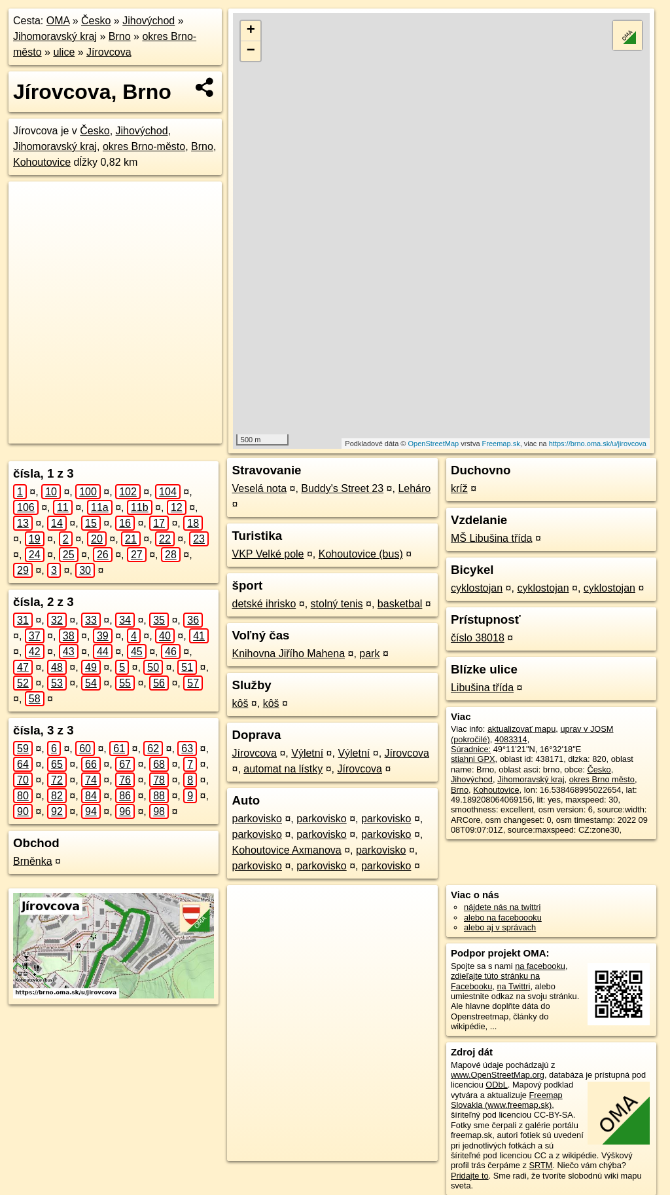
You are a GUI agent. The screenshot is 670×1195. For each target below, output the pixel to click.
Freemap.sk (501, 443)
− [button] (251, 51)
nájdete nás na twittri (502, 907)
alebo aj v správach (500, 927)
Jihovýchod (148, 20)
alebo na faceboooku (503, 917)
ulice (64, 52)
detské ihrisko (264, 603)
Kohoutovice (42, 162)
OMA (58, 20)
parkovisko (256, 818)
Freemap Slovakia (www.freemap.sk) (507, 1100)
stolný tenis (337, 603)
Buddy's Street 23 (342, 488)
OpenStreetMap (433, 443)
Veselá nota (259, 488)
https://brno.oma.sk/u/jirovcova (597, 443)
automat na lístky (283, 768)
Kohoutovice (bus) (361, 554)
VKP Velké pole (268, 554)
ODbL (496, 1085)
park (369, 653)
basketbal (400, 603)
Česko (96, 20)
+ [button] (251, 31)
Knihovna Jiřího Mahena (288, 653)
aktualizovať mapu (521, 729)
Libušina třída (482, 687)
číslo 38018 (477, 637)
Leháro (414, 488)
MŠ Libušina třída (492, 538)
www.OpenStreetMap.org (497, 1075)
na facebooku (540, 966)
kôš (240, 703)
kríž (459, 488)
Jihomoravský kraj (55, 36)
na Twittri (513, 986)
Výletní (307, 753)
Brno (120, 36)
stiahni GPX (473, 759)
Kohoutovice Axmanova (286, 850)
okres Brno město (602, 779)
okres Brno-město (144, 146)
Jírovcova (108, 52)
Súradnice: (471, 749)
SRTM (540, 1165)
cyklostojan (476, 588)
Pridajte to (470, 1176)
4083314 (511, 739)
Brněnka (32, 861)
